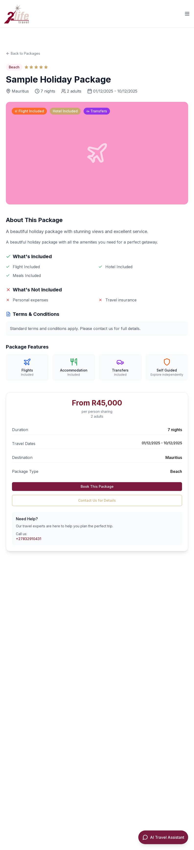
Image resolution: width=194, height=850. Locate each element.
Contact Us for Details (97, 500)
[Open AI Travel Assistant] (163, 837)
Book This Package (97, 486)
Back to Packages (23, 53)
